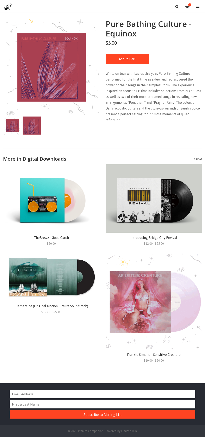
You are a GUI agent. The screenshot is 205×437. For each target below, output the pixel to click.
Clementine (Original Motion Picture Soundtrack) (51, 306)
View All (197, 158)
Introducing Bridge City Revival (153, 238)
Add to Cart (127, 59)
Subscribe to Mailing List (102, 414)
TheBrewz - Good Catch (51, 238)
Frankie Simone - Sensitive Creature (154, 354)
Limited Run (129, 431)
